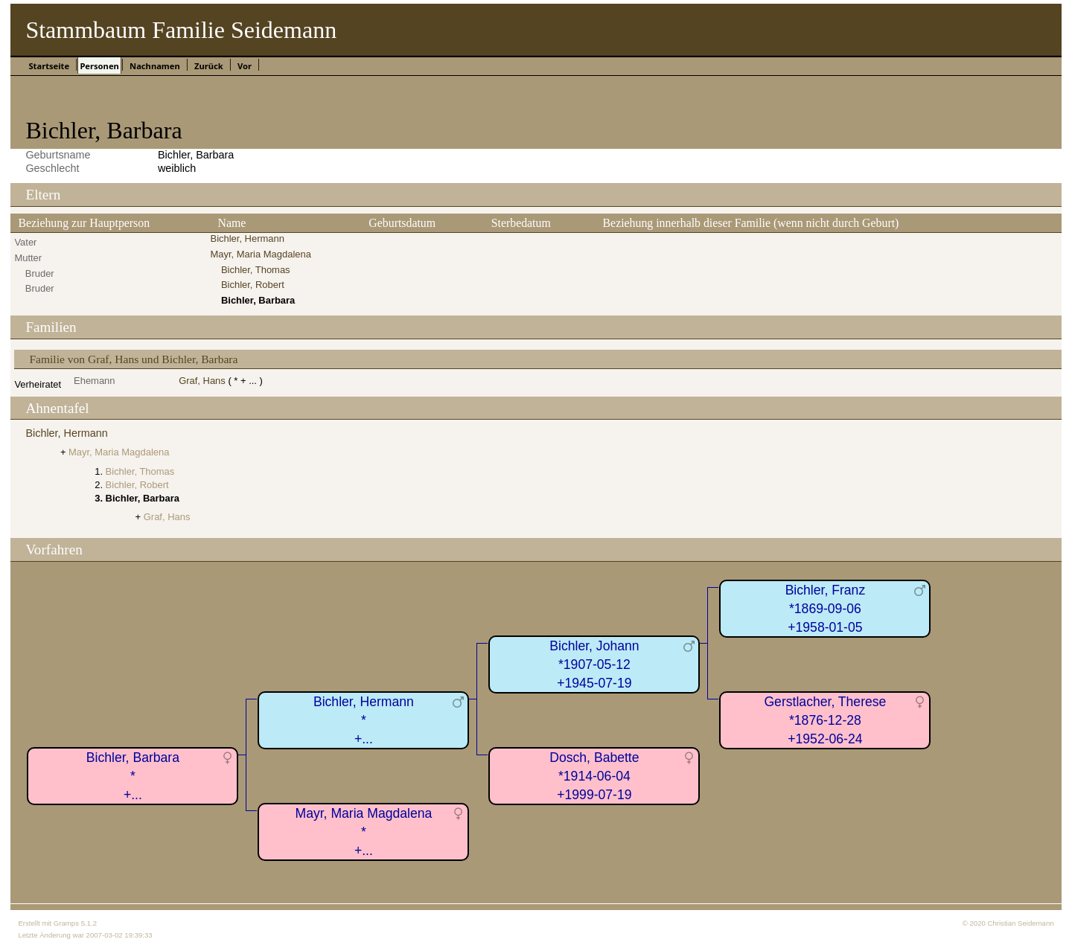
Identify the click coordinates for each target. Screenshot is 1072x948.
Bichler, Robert (252, 284)
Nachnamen (155, 65)
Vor (244, 65)
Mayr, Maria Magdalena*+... (363, 831)
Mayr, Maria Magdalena (261, 254)
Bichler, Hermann (247, 238)
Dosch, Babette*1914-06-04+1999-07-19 (594, 775)
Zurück (208, 65)
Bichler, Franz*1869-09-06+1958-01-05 (825, 608)
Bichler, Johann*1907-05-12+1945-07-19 (594, 664)
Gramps (66, 923)
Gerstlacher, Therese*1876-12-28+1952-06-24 (825, 720)
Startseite (48, 65)
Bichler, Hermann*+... (363, 720)
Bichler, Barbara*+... (132, 775)
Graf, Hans (202, 380)
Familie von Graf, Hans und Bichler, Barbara (133, 359)
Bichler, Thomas (255, 269)
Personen (99, 65)
